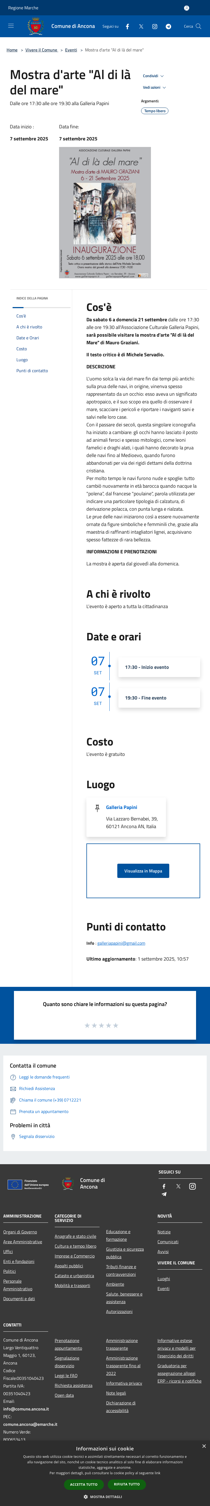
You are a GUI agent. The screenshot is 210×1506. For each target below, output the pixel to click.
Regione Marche (23, 7)
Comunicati (168, 1241)
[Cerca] (198, 26)
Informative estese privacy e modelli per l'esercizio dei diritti (177, 1348)
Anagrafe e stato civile (75, 1236)
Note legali (116, 1393)
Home (12, 50)
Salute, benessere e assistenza (124, 1298)
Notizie (164, 1231)
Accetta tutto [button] (84, 1484)
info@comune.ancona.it (26, 1409)
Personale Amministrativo (17, 1285)
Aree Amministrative (22, 1241)
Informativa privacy (124, 1383)
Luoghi (164, 1278)
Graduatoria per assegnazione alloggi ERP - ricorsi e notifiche (180, 1373)
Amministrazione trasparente (122, 1344)
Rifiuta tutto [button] (127, 1484)
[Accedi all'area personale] (186, 8)
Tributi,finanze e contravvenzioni (121, 1270)
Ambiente (115, 1284)
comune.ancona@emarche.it (30, 1424)
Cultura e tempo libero (75, 1246)
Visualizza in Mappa (143, 871)
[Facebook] (125, 26)
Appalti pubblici (69, 1265)
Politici (9, 1271)
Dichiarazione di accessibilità (121, 1407)
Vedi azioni (155, 87)
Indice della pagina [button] (32, 298)
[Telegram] (166, 26)
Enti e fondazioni (18, 1261)
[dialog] (105, 1473)
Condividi (154, 76)
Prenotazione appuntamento (68, 1344)
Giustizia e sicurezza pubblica (125, 1253)
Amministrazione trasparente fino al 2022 (123, 1366)
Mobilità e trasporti (72, 1285)
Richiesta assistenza (73, 1385)
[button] (105, 1496)
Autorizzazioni (119, 1311)
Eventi (71, 50)
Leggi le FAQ (66, 1375)
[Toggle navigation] (11, 25)
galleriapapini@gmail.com (121, 943)
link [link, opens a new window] (158, 1473)
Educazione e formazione (118, 1235)
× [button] (204, 1446)
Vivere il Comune (41, 50)
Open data (64, 1395)
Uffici (8, 1251)
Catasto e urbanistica (74, 1275)
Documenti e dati (19, 1298)
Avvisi (163, 1251)
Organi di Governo (20, 1231)
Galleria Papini (121, 807)
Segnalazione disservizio (67, 1362)
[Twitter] (138, 26)
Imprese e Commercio (75, 1256)
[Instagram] (152, 26)
